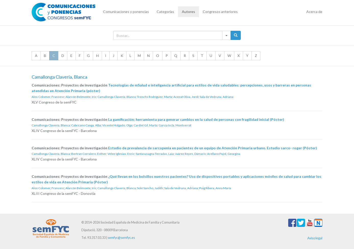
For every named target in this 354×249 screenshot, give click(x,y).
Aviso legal (314, 238)
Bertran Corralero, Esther (88, 154)
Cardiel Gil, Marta (145, 125)
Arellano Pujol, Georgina (223, 154)
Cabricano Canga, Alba (86, 125)
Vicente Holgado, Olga (117, 125)
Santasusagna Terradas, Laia (155, 154)
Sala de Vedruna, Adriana (216, 97)
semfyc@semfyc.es (121, 238)
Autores (188, 11)
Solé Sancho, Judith (150, 188)
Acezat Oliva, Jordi (185, 97)
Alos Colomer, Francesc (48, 97)
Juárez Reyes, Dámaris (190, 154)
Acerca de (314, 11)
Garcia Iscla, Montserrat (175, 125)
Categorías (165, 11)
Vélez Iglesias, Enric (121, 154)
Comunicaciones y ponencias (126, 11)
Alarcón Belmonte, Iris (81, 97)
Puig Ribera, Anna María (215, 188)
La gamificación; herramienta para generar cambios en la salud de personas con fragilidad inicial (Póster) (196, 119)
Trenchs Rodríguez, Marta (154, 97)
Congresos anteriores (220, 11)
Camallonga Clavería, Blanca (116, 97)
